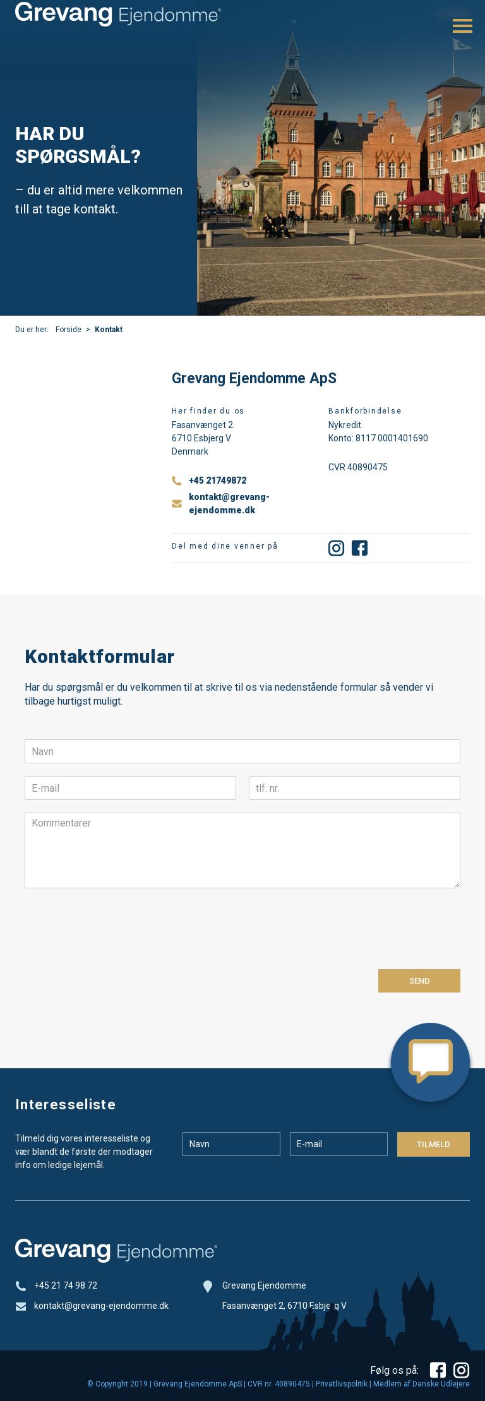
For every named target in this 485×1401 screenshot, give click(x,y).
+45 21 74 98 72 (65, 1285)
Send (419, 981)
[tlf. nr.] (354, 788)
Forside (68, 329)
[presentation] (121, 948)
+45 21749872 (217, 480)
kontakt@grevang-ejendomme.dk (229, 503)
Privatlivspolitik (342, 1384)
